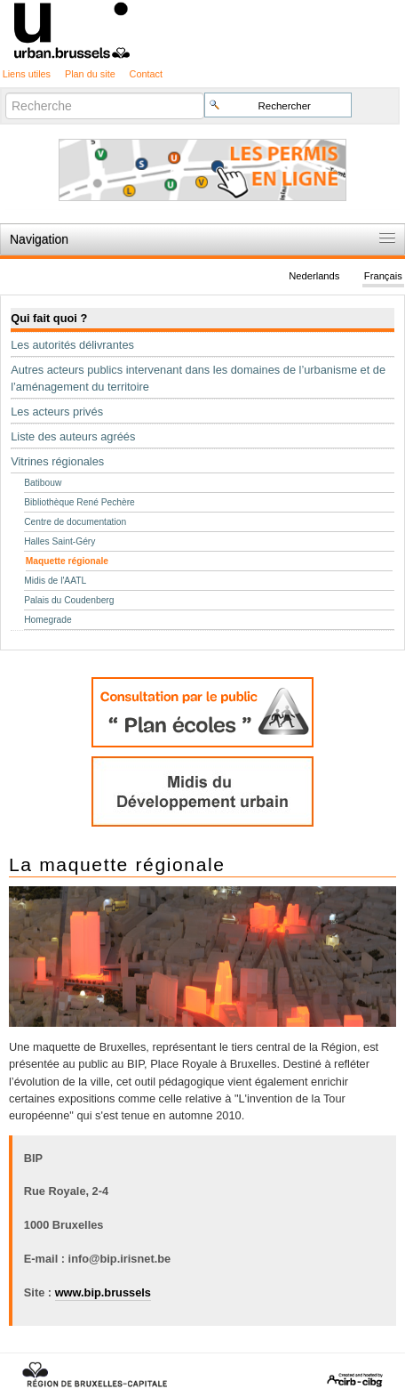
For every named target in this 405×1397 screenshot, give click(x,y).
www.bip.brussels (103, 1292)
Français (383, 276)
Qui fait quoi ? (49, 318)
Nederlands (314, 276)
